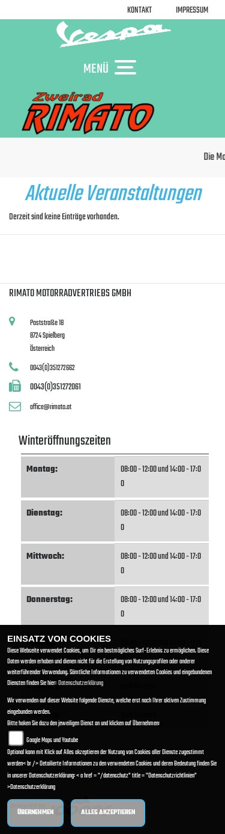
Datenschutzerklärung (80, 683)
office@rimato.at (50, 407)
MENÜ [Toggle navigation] (112, 68)
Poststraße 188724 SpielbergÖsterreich (47, 336)
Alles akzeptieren (108, 813)
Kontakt (139, 10)
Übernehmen (35, 813)
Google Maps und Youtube (52, 740)
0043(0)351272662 (52, 368)
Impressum (192, 10)
